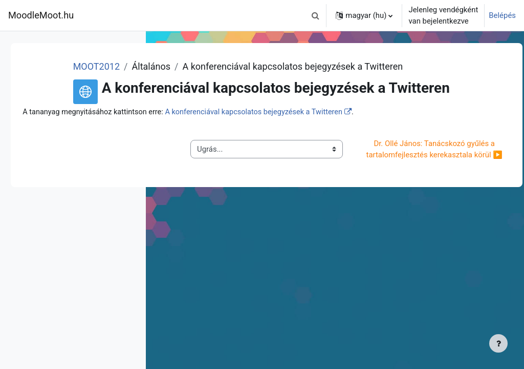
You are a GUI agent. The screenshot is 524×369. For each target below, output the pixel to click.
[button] (315, 15)
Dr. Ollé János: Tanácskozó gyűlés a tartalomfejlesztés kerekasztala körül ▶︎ (439, 200)
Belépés (502, 15)
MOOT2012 (223, 66)
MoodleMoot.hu (41, 15)
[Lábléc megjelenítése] (498, 343)
